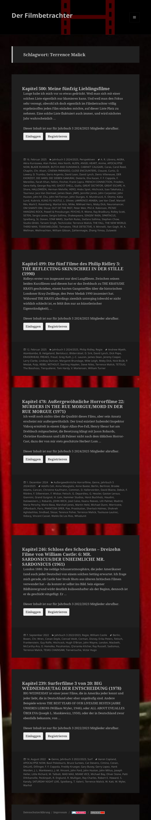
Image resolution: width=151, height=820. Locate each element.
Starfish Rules (72, 219)
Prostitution (78, 508)
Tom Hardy (63, 368)
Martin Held (82, 504)
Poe (68, 508)
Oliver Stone (113, 774)
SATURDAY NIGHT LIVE (46, 781)
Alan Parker (50, 163)
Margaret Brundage (71, 360)
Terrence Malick (82, 223)
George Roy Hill (46, 185)
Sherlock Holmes (96, 508)
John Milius (106, 770)
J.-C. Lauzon (79, 357)
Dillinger (39, 766)
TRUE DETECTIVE (82, 226)
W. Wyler (120, 781)
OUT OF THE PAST (62, 208)
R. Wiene (86, 211)
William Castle (98, 635)
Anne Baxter (83, 486)
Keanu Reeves (89, 501)
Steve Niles (87, 364)
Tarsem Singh (48, 223)
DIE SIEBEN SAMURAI (61, 178)
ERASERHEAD (31, 357)
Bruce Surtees (75, 763)
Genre (95, 482)
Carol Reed (119, 167)
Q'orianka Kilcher (81, 646)
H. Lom (58, 497)
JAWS (76, 193)
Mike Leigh (91, 360)
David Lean (71, 174)
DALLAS (27, 766)
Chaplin (28, 170)
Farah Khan (42, 181)
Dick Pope (115, 353)
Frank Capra (76, 181)
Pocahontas (63, 646)
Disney (93, 638)
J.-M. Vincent (61, 770)
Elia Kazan (93, 178)
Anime (102, 163)
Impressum (60, 812)
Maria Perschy (31, 504)
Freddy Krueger (70, 766)
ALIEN (75, 163)
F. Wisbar (56, 493)
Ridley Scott (118, 211)
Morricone (115, 504)
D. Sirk (88, 353)
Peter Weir (80, 208)
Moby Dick (99, 204)
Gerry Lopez (103, 766)
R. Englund (59, 777)
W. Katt (109, 781)
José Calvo (74, 501)
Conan (114, 763)
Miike (71, 204)
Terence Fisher (67, 512)
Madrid (118, 501)
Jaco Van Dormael (45, 193)
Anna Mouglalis (64, 486)
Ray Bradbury (101, 211)
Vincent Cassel (41, 516)
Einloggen (33, 136)
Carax (108, 167)
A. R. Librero (108, 159)
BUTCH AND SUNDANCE (65, 167)
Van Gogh (113, 226)
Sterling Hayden (70, 364)
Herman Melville (58, 189)
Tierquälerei (48, 368)
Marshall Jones (65, 504)
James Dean (65, 193)
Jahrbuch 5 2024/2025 (65, 159)
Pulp (35, 364)
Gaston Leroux (111, 493)
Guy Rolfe (46, 642)
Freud (54, 357)
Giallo (78, 185)
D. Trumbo (39, 174)
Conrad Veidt (69, 638)
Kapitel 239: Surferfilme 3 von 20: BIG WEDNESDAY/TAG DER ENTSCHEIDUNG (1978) (71, 685)
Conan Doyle (52, 638)
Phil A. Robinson (97, 208)
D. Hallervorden (90, 489)
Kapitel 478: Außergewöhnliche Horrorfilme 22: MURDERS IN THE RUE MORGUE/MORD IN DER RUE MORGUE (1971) (73, 406)
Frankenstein (31, 642)
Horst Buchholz (94, 497)
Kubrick (35, 200)
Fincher (63, 181)
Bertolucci (62, 353)
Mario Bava (48, 504)
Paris (40, 508)
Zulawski (111, 230)
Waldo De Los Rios (62, 516)
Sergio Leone (40, 215)
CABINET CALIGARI (92, 167)
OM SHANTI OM (32, 208)
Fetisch (66, 493)
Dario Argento (55, 174)
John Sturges (77, 196)
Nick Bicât (118, 360)
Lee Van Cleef (107, 200)
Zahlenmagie (80, 230)
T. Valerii (78, 781)
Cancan (37, 489)
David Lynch (86, 174)
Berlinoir (105, 486)
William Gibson (61, 230)
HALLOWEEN (39, 189)
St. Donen (42, 219)
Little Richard (39, 774)
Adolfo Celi (47, 486)
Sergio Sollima (57, 215)
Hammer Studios (73, 497)
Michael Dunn (99, 504)
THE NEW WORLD (115, 223)
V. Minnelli (99, 226)
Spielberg (29, 219)
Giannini (28, 497)
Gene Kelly (29, 185)
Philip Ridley (87, 349)
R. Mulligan (74, 777)
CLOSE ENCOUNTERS (83, 170)
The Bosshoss (31, 368)
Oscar (47, 208)
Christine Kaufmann (55, 489)
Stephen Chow (110, 219)
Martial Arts (60, 204)
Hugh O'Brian (74, 642)
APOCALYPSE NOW (34, 763)
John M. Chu (40, 196)
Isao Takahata (113, 189)
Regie (99, 349)
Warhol (27, 785)
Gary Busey (87, 766)
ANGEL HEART (89, 163)
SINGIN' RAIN (92, 215)
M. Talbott (55, 774)
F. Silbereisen (41, 493)
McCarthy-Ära (31, 646)
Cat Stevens (92, 763)
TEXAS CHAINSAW (54, 650)
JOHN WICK (60, 501)
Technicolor (64, 223)
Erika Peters (106, 638)
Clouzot (102, 170)
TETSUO (120, 364)
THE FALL (98, 223)
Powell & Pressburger (56, 211)
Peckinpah (45, 777)
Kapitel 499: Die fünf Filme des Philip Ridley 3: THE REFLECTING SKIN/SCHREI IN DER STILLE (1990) (72, 268)
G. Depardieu (80, 493)
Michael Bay (98, 774)
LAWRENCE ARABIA (86, 200)
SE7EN (27, 215)
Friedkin (118, 181)
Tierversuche (73, 650)
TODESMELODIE (48, 226)
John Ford (76, 770)
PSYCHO (75, 211)
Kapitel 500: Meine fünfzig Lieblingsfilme (66, 88)
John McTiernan (58, 196)
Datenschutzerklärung (36, 812)
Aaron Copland (107, 759)
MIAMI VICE (82, 774)
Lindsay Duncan (48, 360)
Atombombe (30, 353)
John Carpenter (107, 193)
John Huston (90, 770)
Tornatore (65, 226)
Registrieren (57, 136)
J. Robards (46, 501)
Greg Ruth (65, 357)
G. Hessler (95, 493)
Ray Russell (99, 646)
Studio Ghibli (31, 223)
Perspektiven (87, 159)
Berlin (94, 486)
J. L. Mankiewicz (43, 770)
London (103, 642)
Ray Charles (89, 777)
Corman (83, 638)
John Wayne (90, 642)
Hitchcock (97, 189)
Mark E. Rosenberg (40, 204)
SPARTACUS (109, 215)
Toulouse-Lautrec (107, 512)
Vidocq (27, 516)
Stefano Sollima (91, 219)
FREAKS (44, 357)
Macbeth (114, 642)
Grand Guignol (43, 497)
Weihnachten (43, 230)
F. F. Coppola (107, 178)
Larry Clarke (30, 360)
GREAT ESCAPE (113, 185)
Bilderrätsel (76, 353)
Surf (90, 759)
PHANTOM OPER (54, 508)
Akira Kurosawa (32, 163)
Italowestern (30, 501)
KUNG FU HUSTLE (51, 200)
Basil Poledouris (56, 763)
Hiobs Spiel (83, 189)
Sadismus (113, 646)
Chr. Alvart (40, 170)
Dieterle (80, 178)
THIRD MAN (30, 226)
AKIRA (120, 159)
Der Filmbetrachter (42, 15)
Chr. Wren (38, 638)
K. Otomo (109, 196)
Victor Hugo (90, 650)
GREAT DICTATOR (93, 185)
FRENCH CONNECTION (98, 181)
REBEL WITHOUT (49, 364)
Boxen (27, 638)
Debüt (120, 489)
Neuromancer (115, 204)
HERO (72, 189)
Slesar (53, 512)
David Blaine (108, 489)
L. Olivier (68, 200)
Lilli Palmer (106, 501)
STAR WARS (56, 219)
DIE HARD (41, 178)
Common (74, 489)
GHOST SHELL (65, 185)
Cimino (104, 763)
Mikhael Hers (84, 204)
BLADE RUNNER (40, 167)
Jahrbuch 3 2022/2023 (68, 635)
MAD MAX (68, 774)
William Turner (97, 368)
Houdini (109, 497)
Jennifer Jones (88, 193)
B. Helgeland (47, 353)
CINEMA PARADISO (59, 170)
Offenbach (29, 508)
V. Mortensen (79, 368)
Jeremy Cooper (111, 357)
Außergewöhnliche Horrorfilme (72, 482)
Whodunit (80, 516)
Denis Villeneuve (105, 174)
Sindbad (44, 512)
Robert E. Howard (108, 777)
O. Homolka (48, 646)
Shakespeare (75, 215)
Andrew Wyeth (117, 349)
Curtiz (111, 170)
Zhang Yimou (97, 230)
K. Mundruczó (94, 196)
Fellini (54, 181)
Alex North (64, 163)
